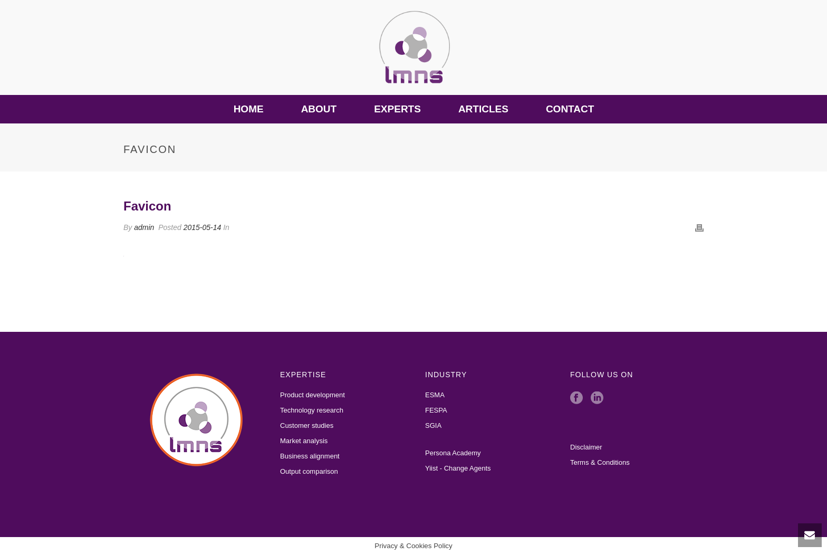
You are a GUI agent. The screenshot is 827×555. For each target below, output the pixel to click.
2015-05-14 (203, 227)
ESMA (435, 395)
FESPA (436, 410)
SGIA (433, 425)
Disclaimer (586, 447)
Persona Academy (453, 453)
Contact (570, 108)
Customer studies (306, 425)
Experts (397, 108)
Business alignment (310, 456)
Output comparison (309, 471)
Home (249, 108)
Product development (312, 395)
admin (144, 227)
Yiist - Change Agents (458, 468)
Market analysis (304, 441)
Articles (483, 108)
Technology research (311, 410)
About (319, 108)
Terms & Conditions (600, 462)
